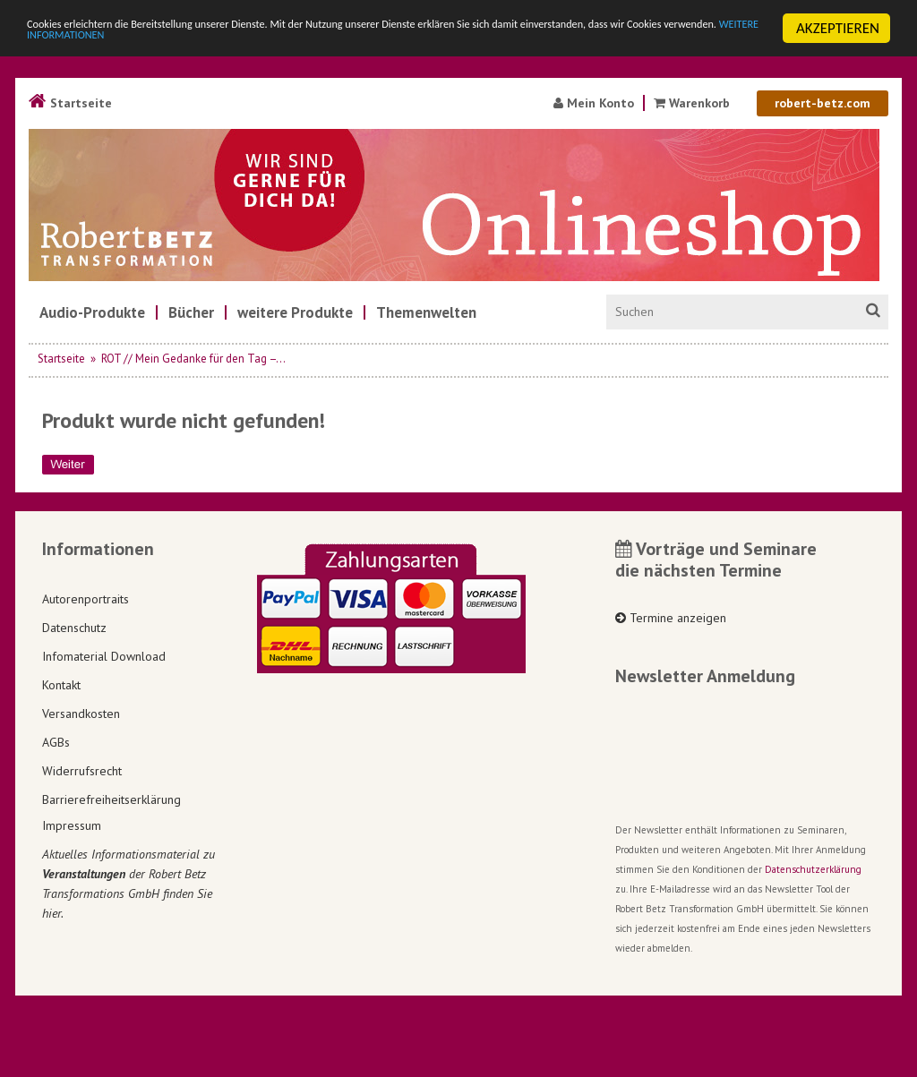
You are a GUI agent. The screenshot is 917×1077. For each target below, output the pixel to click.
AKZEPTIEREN (837, 28)
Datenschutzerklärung (813, 869)
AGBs (56, 742)
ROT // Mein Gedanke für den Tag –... (193, 358)
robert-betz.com (822, 103)
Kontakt (61, 685)
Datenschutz (74, 628)
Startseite (70, 103)
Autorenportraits (85, 599)
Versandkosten (81, 713)
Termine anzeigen (670, 618)
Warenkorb (693, 103)
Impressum (71, 825)
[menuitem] (92, 312)
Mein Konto (593, 103)
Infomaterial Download (104, 656)
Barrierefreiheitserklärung (111, 799)
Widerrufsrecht (82, 771)
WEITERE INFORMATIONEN (387, 44)
